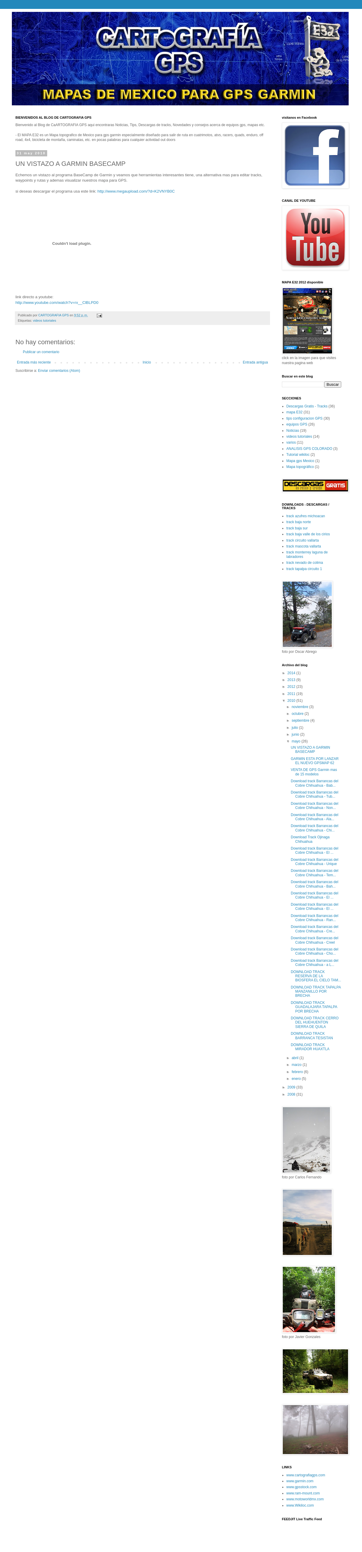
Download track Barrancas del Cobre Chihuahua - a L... (314, 963)
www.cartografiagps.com (305, 1475)
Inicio (147, 362)
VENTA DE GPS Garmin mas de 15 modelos (314, 772)
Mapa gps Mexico (300, 461)
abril (295, 1058)
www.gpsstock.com (301, 1487)
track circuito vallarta (302, 540)
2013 (292, 680)
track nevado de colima (304, 563)
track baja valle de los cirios (308, 534)
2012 (292, 687)
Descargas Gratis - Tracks (307, 406)
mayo (296, 741)
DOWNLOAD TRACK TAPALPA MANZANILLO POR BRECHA (316, 991)
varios (291, 442)
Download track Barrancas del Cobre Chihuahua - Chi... (314, 828)
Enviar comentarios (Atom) (59, 371)
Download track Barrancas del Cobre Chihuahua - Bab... (314, 783)
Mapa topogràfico (300, 467)
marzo (297, 1065)
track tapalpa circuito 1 (304, 569)
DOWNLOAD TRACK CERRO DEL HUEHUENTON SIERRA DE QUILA (315, 1022)
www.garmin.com (299, 1481)
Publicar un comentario (41, 352)
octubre (298, 714)
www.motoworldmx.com (305, 1499)
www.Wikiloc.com (300, 1505)
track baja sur (297, 528)
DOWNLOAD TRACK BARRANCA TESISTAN (312, 1036)
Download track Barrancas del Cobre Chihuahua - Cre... (314, 929)
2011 (292, 694)
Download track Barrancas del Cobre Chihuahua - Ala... (314, 817)
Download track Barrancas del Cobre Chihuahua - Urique (314, 862)
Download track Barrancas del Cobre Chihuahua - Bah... (314, 884)
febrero (298, 1072)
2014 (292, 673)
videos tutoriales (44, 320)
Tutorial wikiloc (297, 455)
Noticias (292, 431)
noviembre (300, 707)
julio (295, 728)
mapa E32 (294, 412)
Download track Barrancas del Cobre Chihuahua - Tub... (314, 794)
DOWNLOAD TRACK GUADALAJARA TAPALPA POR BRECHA (314, 1007)
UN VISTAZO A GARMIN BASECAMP (310, 749)
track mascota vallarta (303, 546)
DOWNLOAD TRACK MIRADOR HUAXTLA (310, 1047)
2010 (292, 701)
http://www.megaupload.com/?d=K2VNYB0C (136, 191)
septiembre (301, 720)
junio (296, 734)
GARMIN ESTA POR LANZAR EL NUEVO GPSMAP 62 (315, 761)
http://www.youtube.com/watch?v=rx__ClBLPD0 (57, 302)
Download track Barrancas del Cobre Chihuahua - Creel (314, 940)
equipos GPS (296, 424)
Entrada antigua (255, 362)
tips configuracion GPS (304, 418)
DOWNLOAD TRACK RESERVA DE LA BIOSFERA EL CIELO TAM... (316, 976)
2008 (292, 1094)
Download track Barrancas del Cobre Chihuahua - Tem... (314, 873)
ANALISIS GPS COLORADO (309, 449)
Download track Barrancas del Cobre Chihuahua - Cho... (314, 951)
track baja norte (298, 522)
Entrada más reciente (34, 362)
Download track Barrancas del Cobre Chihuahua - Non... (314, 806)
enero (297, 1079)
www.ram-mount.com (303, 1493)
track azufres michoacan (305, 516)
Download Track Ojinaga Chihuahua (310, 839)
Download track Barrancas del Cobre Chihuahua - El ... (314, 850)
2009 (292, 1087)
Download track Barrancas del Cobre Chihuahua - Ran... (314, 918)
